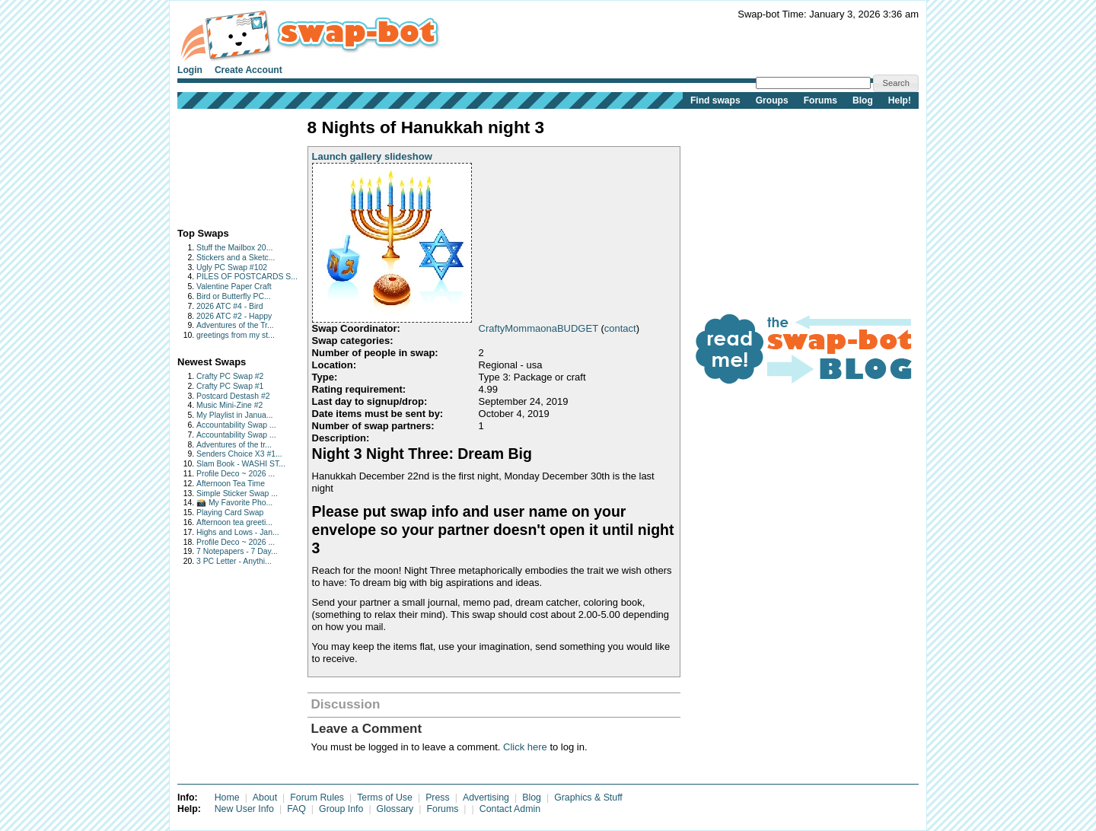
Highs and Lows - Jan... (237, 532)
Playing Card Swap (229, 512)
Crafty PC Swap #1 (229, 386)
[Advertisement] (224, 164)
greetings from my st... (235, 335)
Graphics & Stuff (588, 797)
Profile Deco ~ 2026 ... (235, 474)
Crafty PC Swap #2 (229, 376)
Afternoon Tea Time (230, 483)
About (265, 797)
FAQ (296, 809)
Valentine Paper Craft (234, 286)
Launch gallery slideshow (372, 156)
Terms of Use (385, 797)
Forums (820, 100)
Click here (525, 747)
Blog (862, 100)
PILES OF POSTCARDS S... (247, 276)
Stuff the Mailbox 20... (234, 248)
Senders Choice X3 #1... (239, 454)
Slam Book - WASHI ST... (240, 464)
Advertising (486, 797)
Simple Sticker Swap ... (237, 493)
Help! (899, 100)
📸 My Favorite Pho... (234, 502)
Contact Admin (510, 809)
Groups (772, 100)
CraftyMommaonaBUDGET (538, 328)
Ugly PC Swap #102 (231, 267)
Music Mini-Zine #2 (229, 405)
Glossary (395, 809)
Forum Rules (317, 797)
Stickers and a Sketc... (235, 257)
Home (227, 797)
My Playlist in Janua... (234, 415)
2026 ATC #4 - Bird (229, 306)
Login (189, 70)
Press (437, 797)
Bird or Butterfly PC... (233, 296)
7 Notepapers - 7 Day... (237, 551)
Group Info (341, 809)
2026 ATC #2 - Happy (234, 316)
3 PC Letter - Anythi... (234, 561)
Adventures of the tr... (234, 445)
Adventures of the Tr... (235, 325)
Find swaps (715, 100)
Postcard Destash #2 (232, 396)
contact (620, 328)
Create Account (248, 70)
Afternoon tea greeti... (234, 522)
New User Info (244, 809)
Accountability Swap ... (236, 425)
